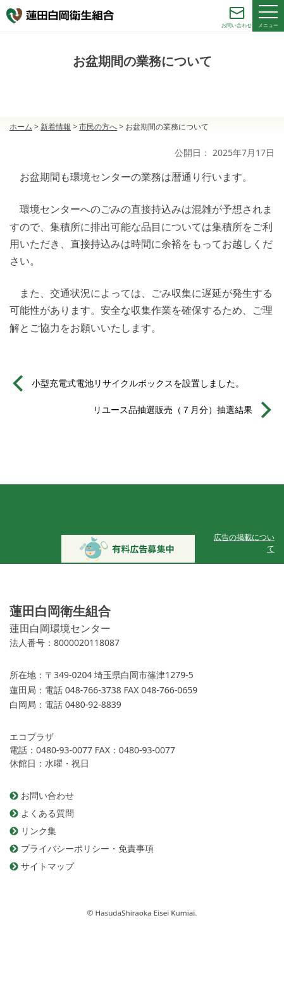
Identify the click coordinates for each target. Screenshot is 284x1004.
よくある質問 (47, 813)
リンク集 (38, 831)
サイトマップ (47, 866)
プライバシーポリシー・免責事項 (87, 848)
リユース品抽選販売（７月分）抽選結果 (172, 409)
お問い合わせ (47, 795)
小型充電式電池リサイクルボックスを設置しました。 (138, 383)
